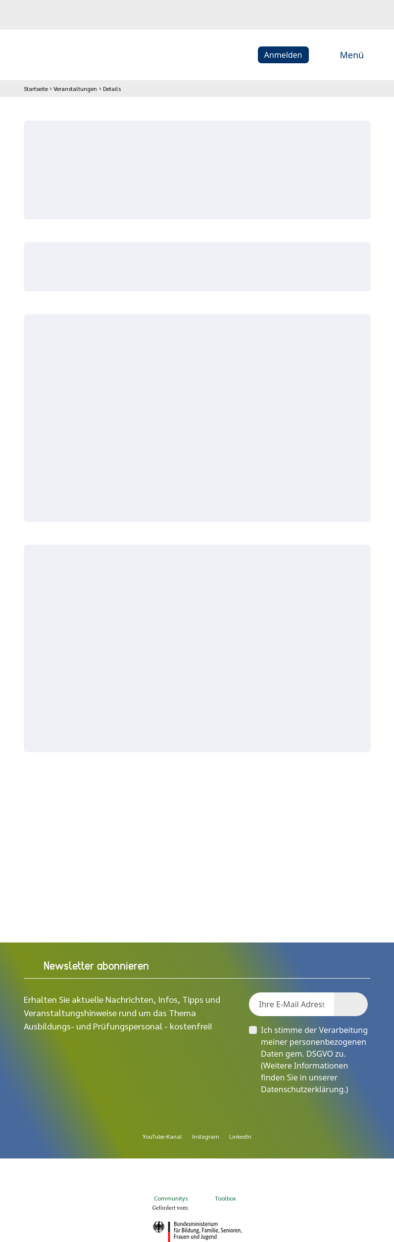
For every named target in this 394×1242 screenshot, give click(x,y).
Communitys (170, 1189)
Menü (341, 55)
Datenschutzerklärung (302, 1089)
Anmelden (283, 54)
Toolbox (225, 1189)
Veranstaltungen (75, 88)
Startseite (36, 88)
